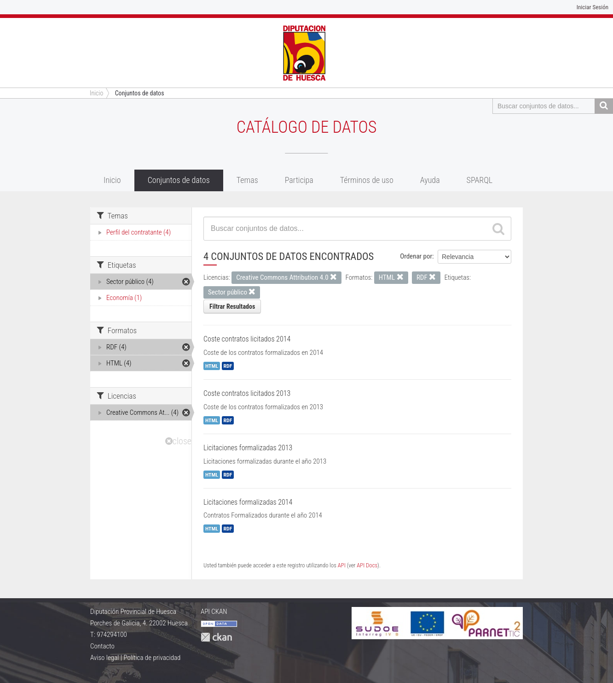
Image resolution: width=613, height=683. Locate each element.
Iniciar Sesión (592, 7)
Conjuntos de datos (139, 93)
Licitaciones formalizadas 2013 (247, 447)
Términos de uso (366, 180)
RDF (228, 366)
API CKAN (214, 611)
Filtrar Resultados (232, 306)
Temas (247, 180)
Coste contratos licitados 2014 (246, 339)
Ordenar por (416, 256)
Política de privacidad (151, 658)
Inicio (112, 180)
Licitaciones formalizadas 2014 (247, 502)
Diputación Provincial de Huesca (133, 611)
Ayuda (430, 180)
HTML (211, 366)
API (342, 565)
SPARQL (480, 180)
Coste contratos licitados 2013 (246, 393)
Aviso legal (104, 658)
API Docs (367, 565)
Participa (299, 180)
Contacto (102, 646)
